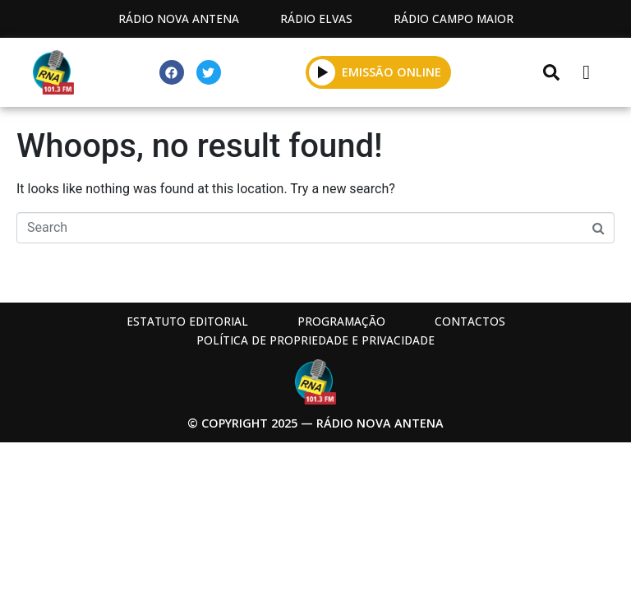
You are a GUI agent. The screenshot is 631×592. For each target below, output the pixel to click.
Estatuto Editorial (187, 321)
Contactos (470, 321)
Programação (341, 321)
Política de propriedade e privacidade (315, 340)
